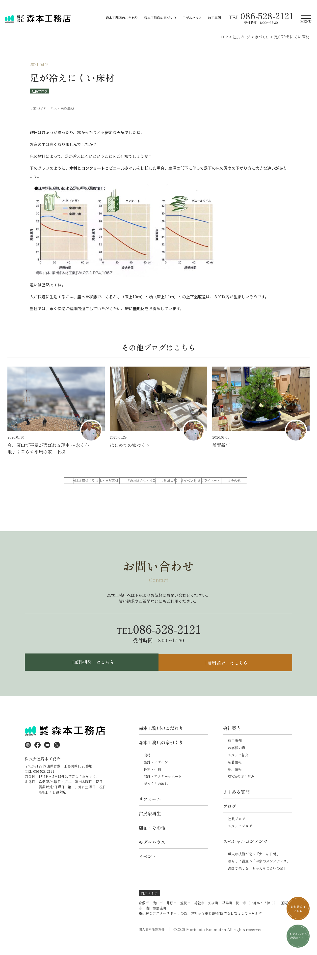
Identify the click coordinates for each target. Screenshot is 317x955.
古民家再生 (150, 827)
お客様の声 (236, 761)
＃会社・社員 (234, 480)
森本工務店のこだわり (122, 17)
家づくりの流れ (156, 797)
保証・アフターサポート (163, 790)
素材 (147, 768)
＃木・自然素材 (158, 480)
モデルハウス (192, 17)
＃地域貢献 (81, 490)
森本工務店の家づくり (160, 17)
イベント (148, 870)
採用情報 (235, 783)
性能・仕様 (152, 783)
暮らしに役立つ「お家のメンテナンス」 (259, 874)
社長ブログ (40, 91)
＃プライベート (158, 490)
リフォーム (150, 813)
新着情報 (235, 775)
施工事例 (214, 17)
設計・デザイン (156, 775)
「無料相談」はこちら (90, 675)
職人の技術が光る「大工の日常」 (254, 867)
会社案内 (232, 742)
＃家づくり (120, 480)
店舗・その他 (152, 841)
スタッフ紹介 (238, 768)
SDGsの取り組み (241, 790)
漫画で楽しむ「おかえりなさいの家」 (257, 882)
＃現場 (196, 480)
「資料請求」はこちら (226, 675)
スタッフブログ (240, 839)
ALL (82, 480)
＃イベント (120, 490)
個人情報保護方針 (152, 943)
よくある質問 (236, 805)
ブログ (229, 820)
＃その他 (196, 490)
